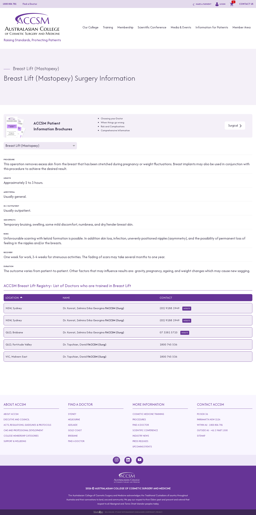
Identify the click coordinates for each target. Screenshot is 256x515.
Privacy (159, 512)
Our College (90, 27)
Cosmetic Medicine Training (148, 414)
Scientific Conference (152, 27)
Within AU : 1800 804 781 (210, 425)
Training (108, 27)
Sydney (72, 414)
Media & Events (181, 27)
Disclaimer (139, 512)
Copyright (150, 512)
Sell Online (109, 512)
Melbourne (75, 419)
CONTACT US (246, 4)
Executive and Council (17, 419)
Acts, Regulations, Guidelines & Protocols (28, 425)
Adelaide (78, 425)
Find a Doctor (30, 4)
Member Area (241, 27)
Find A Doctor (80, 404)
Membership (125, 27)
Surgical (233, 125)
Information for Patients (212, 27)
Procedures (140, 419)
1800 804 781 (9, 4)
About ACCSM (11, 414)
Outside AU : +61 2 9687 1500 (215, 431)
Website (186, 308)
